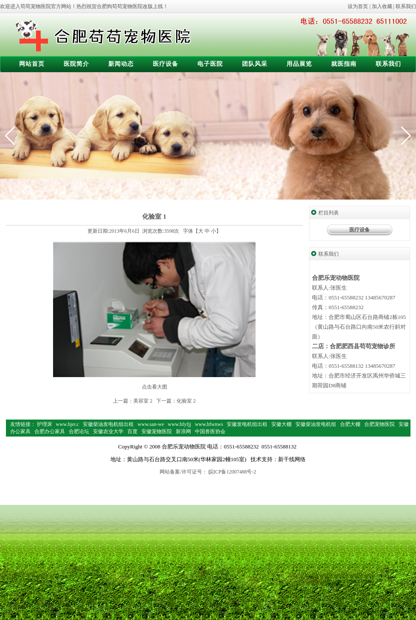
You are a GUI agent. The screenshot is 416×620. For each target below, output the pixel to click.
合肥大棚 (350, 424)
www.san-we (151, 424)
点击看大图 (154, 387)
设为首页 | (359, 6)
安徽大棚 (281, 424)
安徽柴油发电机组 (315, 424)
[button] (406, 136)
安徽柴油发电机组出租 (108, 424)
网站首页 (32, 64)
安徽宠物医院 (156, 431)
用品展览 (299, 64)
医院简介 (76, 64)
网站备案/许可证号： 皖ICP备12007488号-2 (208, 472)
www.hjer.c (67, 424)
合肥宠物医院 (379, 424)
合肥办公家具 (49, 431)
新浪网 (183, 431)
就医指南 (344, 64)
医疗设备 (165, 64)
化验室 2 (186, 401)
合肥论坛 (79, 431)
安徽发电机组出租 (247, 424)
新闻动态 (121, 64)
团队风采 (254, 64)
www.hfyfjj (179, 424)
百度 (132, 431)
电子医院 (210, 64)
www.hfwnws (209, 424)
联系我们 (406, 6)
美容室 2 (142, 401)
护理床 (44, 424)
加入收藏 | (384, 6)
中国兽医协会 (210, 431)
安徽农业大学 (108, 431)
